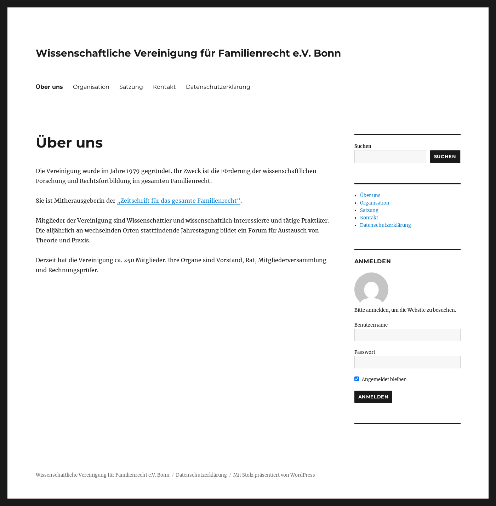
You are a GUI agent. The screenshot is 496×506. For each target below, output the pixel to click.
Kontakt (164, 87)
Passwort (364, 352)
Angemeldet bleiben (380, 379)
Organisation (91, 87)
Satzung (131, 87)
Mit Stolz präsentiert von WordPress (274, 475)
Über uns (49, 87)
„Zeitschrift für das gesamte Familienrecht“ (178, 200)
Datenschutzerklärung (218, 87)
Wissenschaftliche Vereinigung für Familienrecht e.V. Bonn (188, 53)
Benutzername (371, 325)
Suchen (362, 146)
